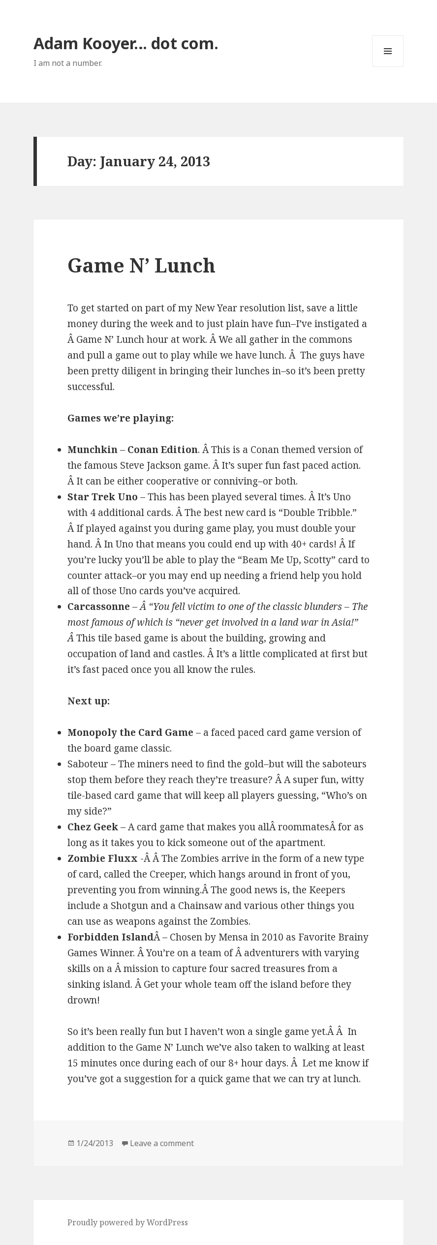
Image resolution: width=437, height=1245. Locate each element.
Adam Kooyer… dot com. (125, 43)
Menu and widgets (388, 66)
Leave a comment (162, 1143)
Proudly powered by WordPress (127, 1222)
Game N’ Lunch (141, 265)
